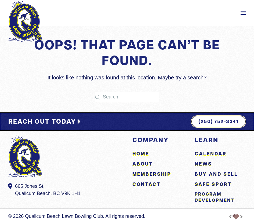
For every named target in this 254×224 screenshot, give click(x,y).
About (142, 163)
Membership (151, 174)
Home (140, 153)
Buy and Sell (216, 174)
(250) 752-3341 (218, 121)
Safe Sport (213, 184)
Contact (146, 184)
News (203, 163)
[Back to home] (25, 21)
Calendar (211, 153)
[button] (243, 13)
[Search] (127, 97)
